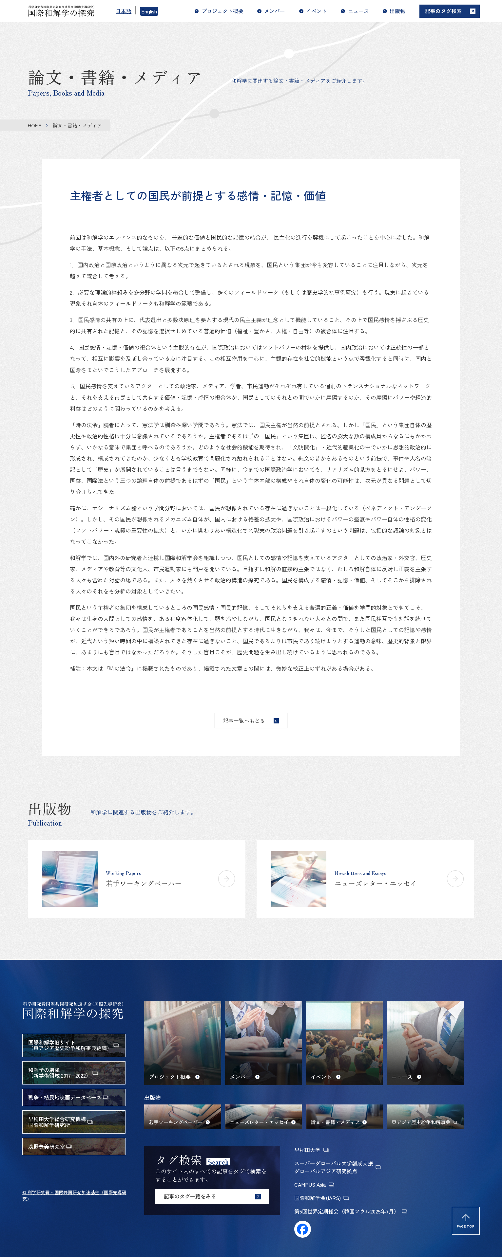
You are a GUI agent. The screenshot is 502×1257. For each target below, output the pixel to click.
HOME (34, 125)
